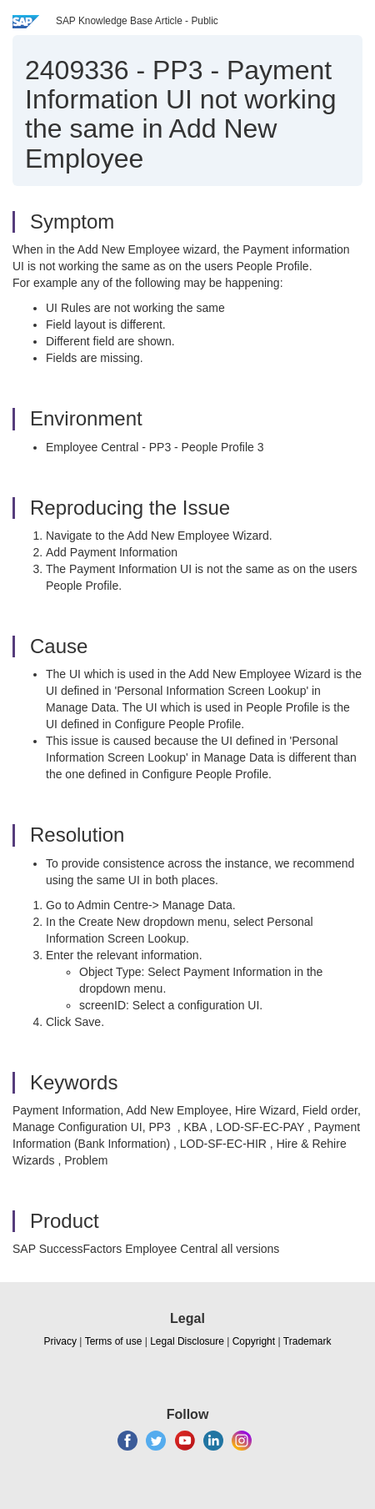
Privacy (60, 1341)
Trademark (307, 1341)
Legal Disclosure (187, 1341)
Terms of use (113, 1341)
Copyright (253, 1341)
